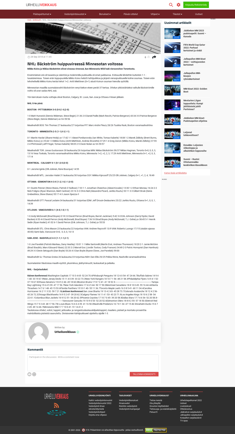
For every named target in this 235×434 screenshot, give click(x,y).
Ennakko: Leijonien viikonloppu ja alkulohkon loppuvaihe (195, 148)
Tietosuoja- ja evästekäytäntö (163, 409)
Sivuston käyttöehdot (159, 406)
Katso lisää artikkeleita (175, 173)
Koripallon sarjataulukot (190, 418)
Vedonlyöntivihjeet (97, 412)
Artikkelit (37, 20)
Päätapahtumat (42, 14)
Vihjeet (155, 14)
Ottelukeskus (186, 409)
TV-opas (184, 420)
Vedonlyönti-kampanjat (129, 409)
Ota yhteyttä (155, 403)
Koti (29, 20)
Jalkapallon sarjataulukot (191, 415)
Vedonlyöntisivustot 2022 (100, 403)
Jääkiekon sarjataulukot (191, 412)
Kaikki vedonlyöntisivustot (100, 400)
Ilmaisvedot (124, 403)
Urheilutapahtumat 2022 (191, 400)
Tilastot (177, 14)
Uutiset (199, 14)
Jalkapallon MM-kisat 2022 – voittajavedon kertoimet (194, 62)
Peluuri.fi (153, 412)
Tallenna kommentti (144, 374)
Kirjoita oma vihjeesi (98, 415)
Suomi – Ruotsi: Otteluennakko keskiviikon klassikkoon (195, 162)
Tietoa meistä (156, 400)
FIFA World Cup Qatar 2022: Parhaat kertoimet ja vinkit (194, 48)
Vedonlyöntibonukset (128, 400)
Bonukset (105, 14)
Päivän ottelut (131, 14)
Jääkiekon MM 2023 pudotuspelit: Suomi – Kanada (194, 33)
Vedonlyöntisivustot (75, 14)
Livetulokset (185, 406)
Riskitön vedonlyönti (128, 406)
